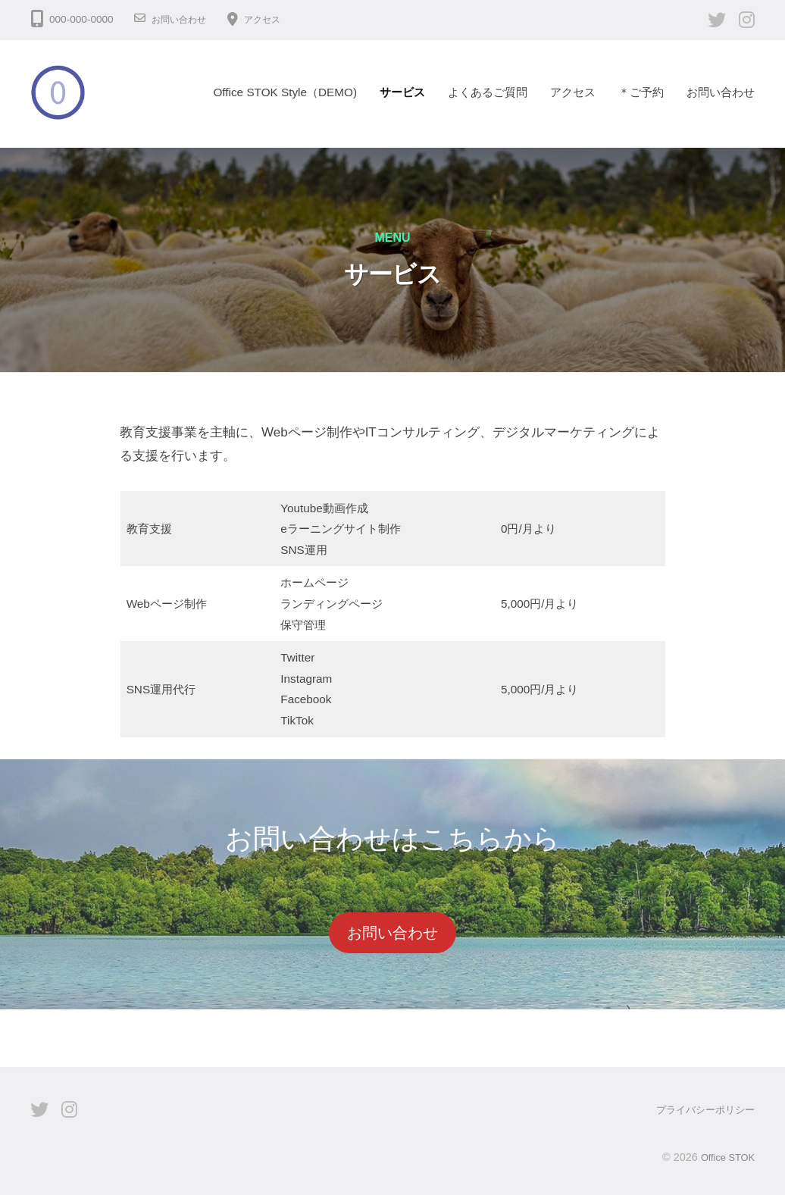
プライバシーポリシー (702, 1109)
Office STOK (724, 1156)
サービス (402, 92)
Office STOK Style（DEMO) (285, 92)
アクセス (274, 19)
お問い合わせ (183, 19)
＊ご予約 (641, 92)
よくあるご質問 (487, 92)
